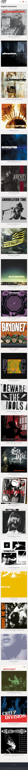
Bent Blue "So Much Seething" (14, 380)
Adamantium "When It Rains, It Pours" (14, 161)
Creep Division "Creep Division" (14, 723)
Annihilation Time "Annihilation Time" (14, 224)
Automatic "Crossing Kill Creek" (14, 286)
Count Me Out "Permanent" (14, 661)
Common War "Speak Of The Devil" (14, 536)
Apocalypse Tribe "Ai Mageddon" (14, 255)
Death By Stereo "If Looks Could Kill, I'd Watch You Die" (14, 754)
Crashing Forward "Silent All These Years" (14, 692)
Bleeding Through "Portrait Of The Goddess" (14, 442)
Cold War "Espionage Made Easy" (14, 473)
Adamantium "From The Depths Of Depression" (14, 99)
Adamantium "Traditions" (14, 130)
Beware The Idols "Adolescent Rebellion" (14, 411)
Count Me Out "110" (14, 598)
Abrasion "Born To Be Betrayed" (14, 36)
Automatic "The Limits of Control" (14, 317)
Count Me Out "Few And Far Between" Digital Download (14, 630)
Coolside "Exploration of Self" (14, 567)
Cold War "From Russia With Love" (14, 505)
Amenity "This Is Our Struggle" (14, 192)
